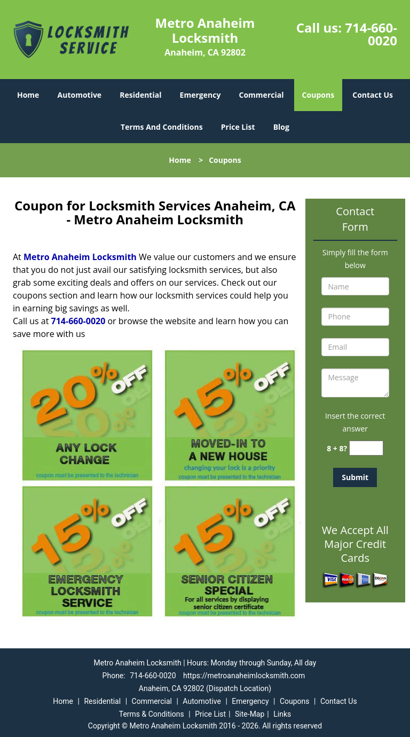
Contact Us (372, 95)
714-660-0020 (371, 34)
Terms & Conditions (151, 714)
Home (28, 95)
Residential (140, 95)
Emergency (200, 95)
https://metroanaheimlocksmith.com (244, 675)
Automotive (80, 95)
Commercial (261, 95)
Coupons (318, 95)
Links (282, 714)
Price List (238, 127)
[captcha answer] (366, 448)
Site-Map (249, 714)
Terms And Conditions (162, 127)
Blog (281, 127)
